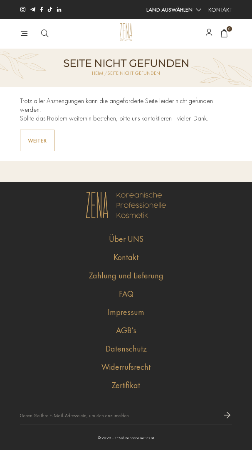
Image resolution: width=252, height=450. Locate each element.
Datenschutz (126, 348)
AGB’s (126, 330)
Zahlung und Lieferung (126, 275)
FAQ (126, 294)
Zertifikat (126, 385)
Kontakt (220, 9)
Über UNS (126, 239)
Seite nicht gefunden (133, 73)
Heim (97, 73)
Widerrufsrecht (126, 367)
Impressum (126, 312)
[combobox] (173, 9)
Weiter (37, 140)
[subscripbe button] (227, 415)
